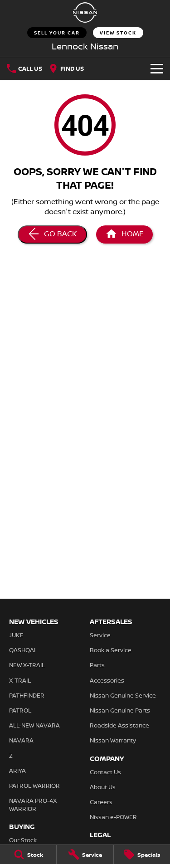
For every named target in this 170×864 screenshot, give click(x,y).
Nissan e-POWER (113, 817)
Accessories (107, 680)
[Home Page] (124, 234)
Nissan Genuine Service (123, 695)
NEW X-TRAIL (27, 665)
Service (100, 635)
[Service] (85, 854)
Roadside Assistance (119, 725)
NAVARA (21, 740)
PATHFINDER (26, 695)
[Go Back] (52, 234)
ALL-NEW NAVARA (34, 725)
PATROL (20, 710)
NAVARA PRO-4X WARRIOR (33, 804)
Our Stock (23, 840)
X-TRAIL (20, 680)
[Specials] (142, 854)
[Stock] (28, 854)
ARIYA (17, 770)
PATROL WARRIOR (34, 785)
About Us (103, 787)
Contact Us (105, 772)
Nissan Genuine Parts (120, 710)
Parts (97, 665)
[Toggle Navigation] (157, 68)
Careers (101, 802)
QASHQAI (22, 650)
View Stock (118, 32)
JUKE (16, 635)
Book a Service (110, 650)
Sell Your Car (57, 32)
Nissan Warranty (113, 740)
